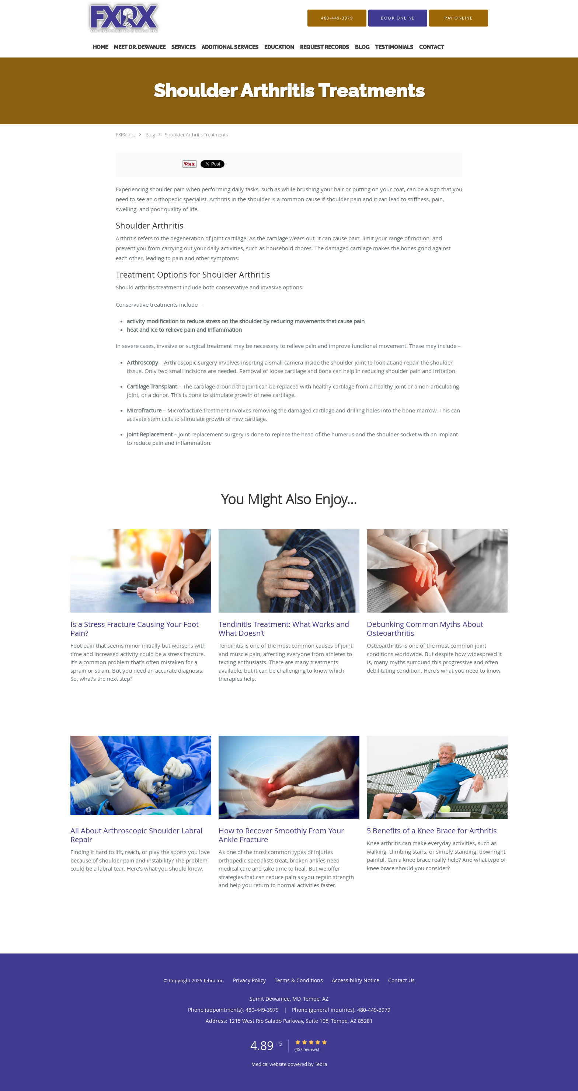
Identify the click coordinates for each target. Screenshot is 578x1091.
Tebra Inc (213, 980)
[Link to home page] (146, 18)
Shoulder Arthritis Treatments (196, 134)
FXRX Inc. (125, 134)
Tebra (321, 1064)
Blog (150, 134)
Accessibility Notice (355, 980)
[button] (397, 18)
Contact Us (401, 980)
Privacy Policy (249, 980)
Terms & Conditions (299, 980)
